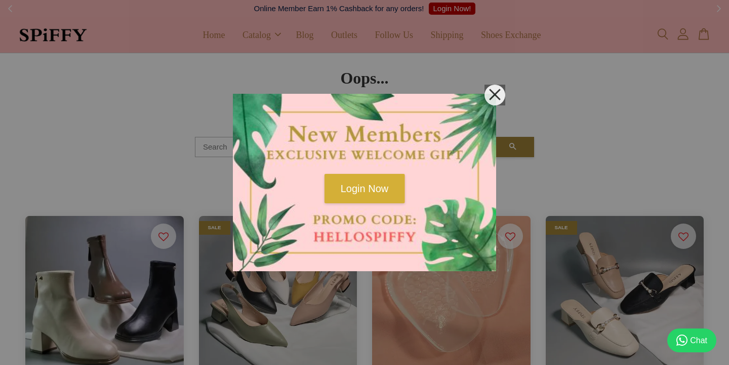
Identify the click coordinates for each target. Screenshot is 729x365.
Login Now (365, 188)
